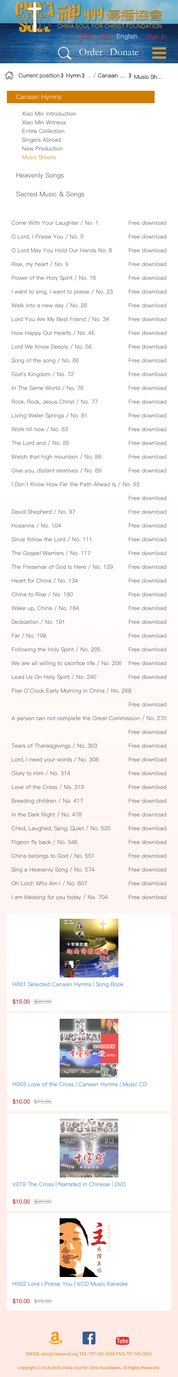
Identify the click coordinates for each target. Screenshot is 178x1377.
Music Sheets (149, 77)
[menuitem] (156, 37)
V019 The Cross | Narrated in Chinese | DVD (69, 1184)
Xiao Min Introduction (49, 113)
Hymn (73, 75)
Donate (124, 51)
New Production (42, 148)
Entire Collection (43, 131)
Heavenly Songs (40, 175)
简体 (105, 36)
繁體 (86, 36)
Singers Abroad (41, 140)
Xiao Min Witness (44, 122)
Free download (147, 223)
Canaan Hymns (113, 75)
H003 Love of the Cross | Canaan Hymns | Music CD (79, 1084)
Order (90, 51)
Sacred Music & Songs (50, 194)
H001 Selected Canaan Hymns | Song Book (67, 984)
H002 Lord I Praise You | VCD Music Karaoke (70, 1284)
